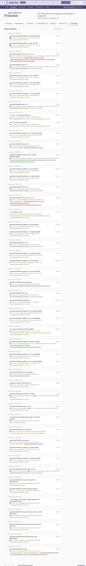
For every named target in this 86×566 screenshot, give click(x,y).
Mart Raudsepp (15, 508)
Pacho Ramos (14, 544)
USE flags (30, 7)
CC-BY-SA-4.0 (50, 561)
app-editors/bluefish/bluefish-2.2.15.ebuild (33, 145)
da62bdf (58, 53)
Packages (13, 7)
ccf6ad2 (58, 239)
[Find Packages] (74, 7)
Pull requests (42, 23)
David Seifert (14, 326)
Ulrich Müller (14, 414)
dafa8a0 (58, 542)
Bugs (53, 23)
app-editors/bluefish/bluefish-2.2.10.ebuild (33, 437)
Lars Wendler (14, 521)
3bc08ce (58, 482)
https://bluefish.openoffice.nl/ (48, 18)
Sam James (34, 55)
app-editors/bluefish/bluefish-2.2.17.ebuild (19, 59)
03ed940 (58, 296)
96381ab (58, 289)
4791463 (58, 314)
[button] (66, 2)
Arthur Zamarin (15, 133)
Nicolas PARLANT (15, 55)
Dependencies (19, 23)
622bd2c (58, 400)
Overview (8, 23)
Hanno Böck (14, 186)
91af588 (58, 462)
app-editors (14, 12)
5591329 (58, 64)
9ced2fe (58, 103)
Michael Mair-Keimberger (18, 390)
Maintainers (22, 7)
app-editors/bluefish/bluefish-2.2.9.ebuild (38, 547)
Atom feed (58, 29)
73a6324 (58, 82)
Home (6, 7)
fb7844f (58, 184)
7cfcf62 (58, 250)
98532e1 (58, 356)
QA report (29, 23)
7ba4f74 (58, 441)
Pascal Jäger (14, 338)
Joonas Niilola (33, 464)
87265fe (58, 367)
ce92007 (58, 121)
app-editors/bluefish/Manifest (16, 57)
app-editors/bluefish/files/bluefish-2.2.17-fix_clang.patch (22, 60)
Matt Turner (14, 280)
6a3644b (58, 114)
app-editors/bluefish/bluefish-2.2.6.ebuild (49, 545)
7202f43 (58, 423)
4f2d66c (58, 195)
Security (63, 23)
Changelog (73, 23)
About (47, 7)
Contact (80, 558)
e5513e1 (58, 517)
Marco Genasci (15, 464)
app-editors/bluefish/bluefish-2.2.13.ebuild (19, 200)
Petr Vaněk (14, 144)
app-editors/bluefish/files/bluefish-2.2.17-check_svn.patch (42, 59)
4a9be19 (58, 306)
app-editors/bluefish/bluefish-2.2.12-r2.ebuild (34, 198)
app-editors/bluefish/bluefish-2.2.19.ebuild (19, 78)
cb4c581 (58, 278)
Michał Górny (14, 115)
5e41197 (58, 492)
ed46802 (58, 324)
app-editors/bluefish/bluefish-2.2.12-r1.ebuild (20, 282)
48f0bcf (58, 377)
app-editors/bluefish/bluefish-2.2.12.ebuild (40, 282)
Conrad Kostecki (40, 390)
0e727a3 (58, 209)
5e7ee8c (58, 174)
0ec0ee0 (58, 529)
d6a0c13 (58, 349)
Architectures (39, 7)
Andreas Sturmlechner (17, 425)
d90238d (58, 505)
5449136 (58, 473)
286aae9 (58, 43)
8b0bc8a (58, 257)
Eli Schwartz (14, 38)
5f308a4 (58, 229)
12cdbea (58, 452)
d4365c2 (58, 167)
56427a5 (58, 337)
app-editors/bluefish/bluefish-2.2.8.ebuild (19, 547)
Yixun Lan (33, 402)
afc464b (58, 75)
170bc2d (58, 388)
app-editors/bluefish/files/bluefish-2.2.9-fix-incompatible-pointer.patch (25, 202)
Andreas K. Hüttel (16, 197)
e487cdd (58, 268)
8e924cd (58, 142)
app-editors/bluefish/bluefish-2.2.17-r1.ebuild (34, 57)
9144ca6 (58, 434)
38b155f (58, 411)
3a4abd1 (58, 131)
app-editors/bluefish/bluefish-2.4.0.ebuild (19, 39)
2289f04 (58, 222)
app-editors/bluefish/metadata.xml (17, 416)
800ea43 (58, 153)
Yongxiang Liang (15, 402)
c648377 (58, 92)
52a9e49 (58, 36)
